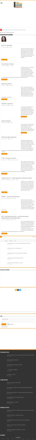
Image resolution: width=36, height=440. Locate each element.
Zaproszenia (10, 105)
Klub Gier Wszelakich (6, 45)
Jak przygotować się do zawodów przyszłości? (15, 397)
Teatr (15, 179)
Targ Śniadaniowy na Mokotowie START (14, 364)
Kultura (9, 122)
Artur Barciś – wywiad (11, 374)
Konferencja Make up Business (8, 137)
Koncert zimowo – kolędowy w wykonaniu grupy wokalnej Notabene (19, 387)
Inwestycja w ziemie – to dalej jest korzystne (14, 248)
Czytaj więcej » (4, 59)
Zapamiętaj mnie (11, 324)
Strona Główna (3, 32)
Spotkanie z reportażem (7, 103)
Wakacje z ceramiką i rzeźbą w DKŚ (13, 382)
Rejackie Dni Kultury (6, 83)
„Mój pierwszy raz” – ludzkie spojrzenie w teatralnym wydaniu (16, 178)
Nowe (2, 240)
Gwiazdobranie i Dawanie (7, 64)
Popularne (6, 240)
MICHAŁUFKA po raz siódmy (12, 402)
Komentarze (11, 240)
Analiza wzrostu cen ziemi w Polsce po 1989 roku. (16, 424)
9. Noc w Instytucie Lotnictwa (8, 158)
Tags (15, 240)
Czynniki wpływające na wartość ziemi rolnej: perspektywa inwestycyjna (13, 29)
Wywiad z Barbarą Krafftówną (12, 359)
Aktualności (9, 65)
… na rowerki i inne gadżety (12, 369)
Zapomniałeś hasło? (4, 326)
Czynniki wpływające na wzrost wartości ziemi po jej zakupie (17, 253)
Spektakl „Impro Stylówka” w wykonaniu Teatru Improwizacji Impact (20, 392)
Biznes (10, 138)
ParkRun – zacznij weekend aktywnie (10, 196)
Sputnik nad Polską (6, 121)
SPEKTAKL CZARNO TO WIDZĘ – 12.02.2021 (15, 262)
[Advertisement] (18, 18)
